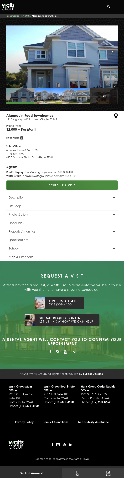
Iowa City (25, 16)
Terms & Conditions (55, 422)
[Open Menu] (119, 6)
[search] (108, 6)
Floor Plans (14, 137)
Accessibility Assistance (93, 422)
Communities (13, 16)
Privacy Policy (24, 422)
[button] (108, 8)
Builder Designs (93, 373)
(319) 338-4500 (64, 402)
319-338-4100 (66, 172)
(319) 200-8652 (101, 402)
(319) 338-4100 (29, 406)
